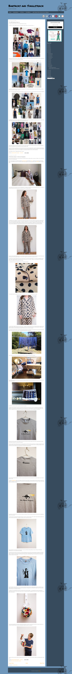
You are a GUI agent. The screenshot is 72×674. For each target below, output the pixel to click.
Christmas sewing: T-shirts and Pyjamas (17, 156)
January (50, 66)
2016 (49, 72)
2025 (49, 45)
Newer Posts (11, 663)
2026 (49, 44)
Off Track (22, 12)
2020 (49, 51)
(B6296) (38, 161)
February (50, 65)
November (50, 54)
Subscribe (55, 27)
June (49, 60)
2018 (49, 70)
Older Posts (42, 663)
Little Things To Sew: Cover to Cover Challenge (41, 12)
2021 (49, 50)
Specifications (15, 12)
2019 (49, 52)
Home (10, 12)
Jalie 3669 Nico (14, 480)
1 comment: (21, 659)
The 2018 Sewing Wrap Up (14, 22)
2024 (49, 46)
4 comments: (21, 152)
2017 (49, 71)
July (49, 59)
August (50, 58)
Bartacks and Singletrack (26, 6)
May (49, 61)
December (50, 53)
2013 (49, 76)
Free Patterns (28, 12)
